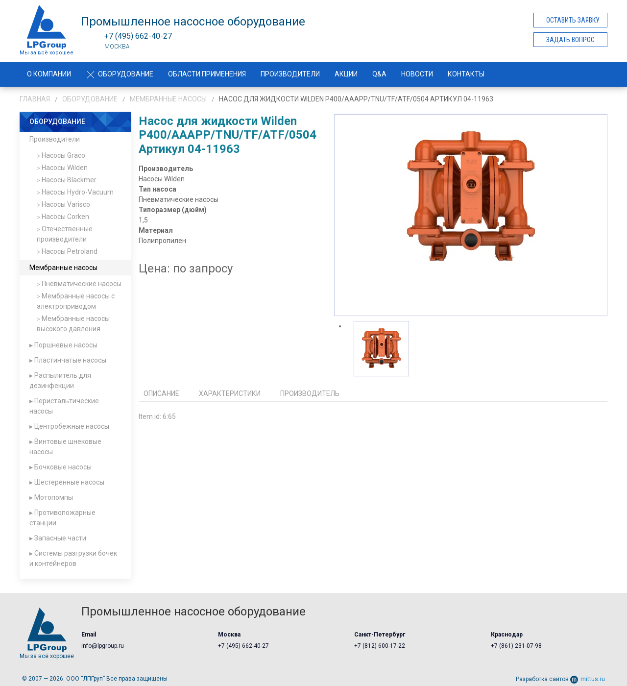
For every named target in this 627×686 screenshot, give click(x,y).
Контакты (466, 74)
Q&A (379, 74)
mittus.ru (587, 679)
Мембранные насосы (168, 99)
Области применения (207, 74)
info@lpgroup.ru (102, 645)
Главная (35, 99)
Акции (346, 74)
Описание (161, 393)
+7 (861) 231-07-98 (516, 645)
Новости (417, 74)
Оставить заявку (573, 20)
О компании (49, 74)
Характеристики (230, 393)
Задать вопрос (570, 40)
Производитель (309, 393)
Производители (290, 74)
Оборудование (119, 74)
